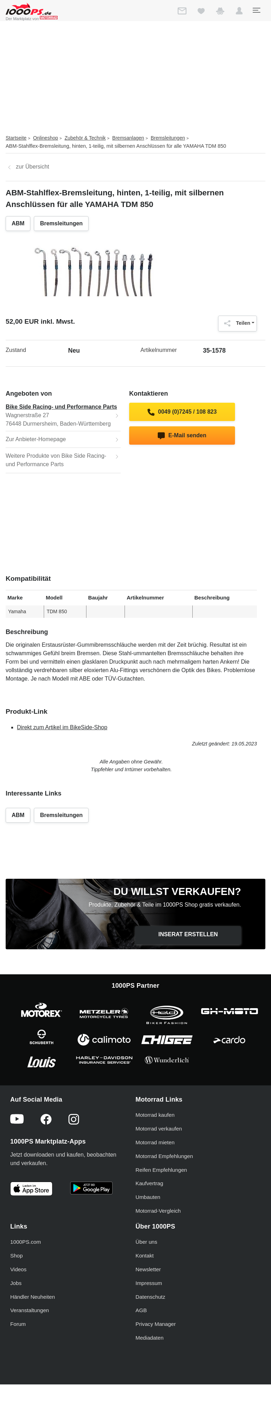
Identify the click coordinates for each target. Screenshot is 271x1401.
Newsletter (148, 1269)
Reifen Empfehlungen (161, 1170)
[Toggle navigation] (256, 10)
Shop (16, 1256)
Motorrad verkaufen (159, 1129)
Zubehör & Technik (85, 138)
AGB (141, 1310)
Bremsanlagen (128, 138)
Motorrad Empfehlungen (164, 1156)
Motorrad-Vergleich (158, 1211)
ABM (18, 223)
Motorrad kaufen (155, 1115)
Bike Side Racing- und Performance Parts (61, 407)
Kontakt (145, 1256)
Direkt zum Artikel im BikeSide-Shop (62, 727)
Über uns (146, 1242)
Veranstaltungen (29, 1310)
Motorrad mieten (155, 1142)
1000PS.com (25, 1242)
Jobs (16, 1283)
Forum (18, 1324)
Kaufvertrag (149, 1183)
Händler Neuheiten (32, 1297)
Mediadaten (149, 1338)
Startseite (16, 138)
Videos (18, 1269)
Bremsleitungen (168, 138)
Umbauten (148, 1197)
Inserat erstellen (188, 934)
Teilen (236, 323)
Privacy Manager (156, 1324)
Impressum (149, 1283)
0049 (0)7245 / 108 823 (182, 412)
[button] (239, 12)
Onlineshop (45, 138)
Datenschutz (150, 1297)
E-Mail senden (182, 436)
